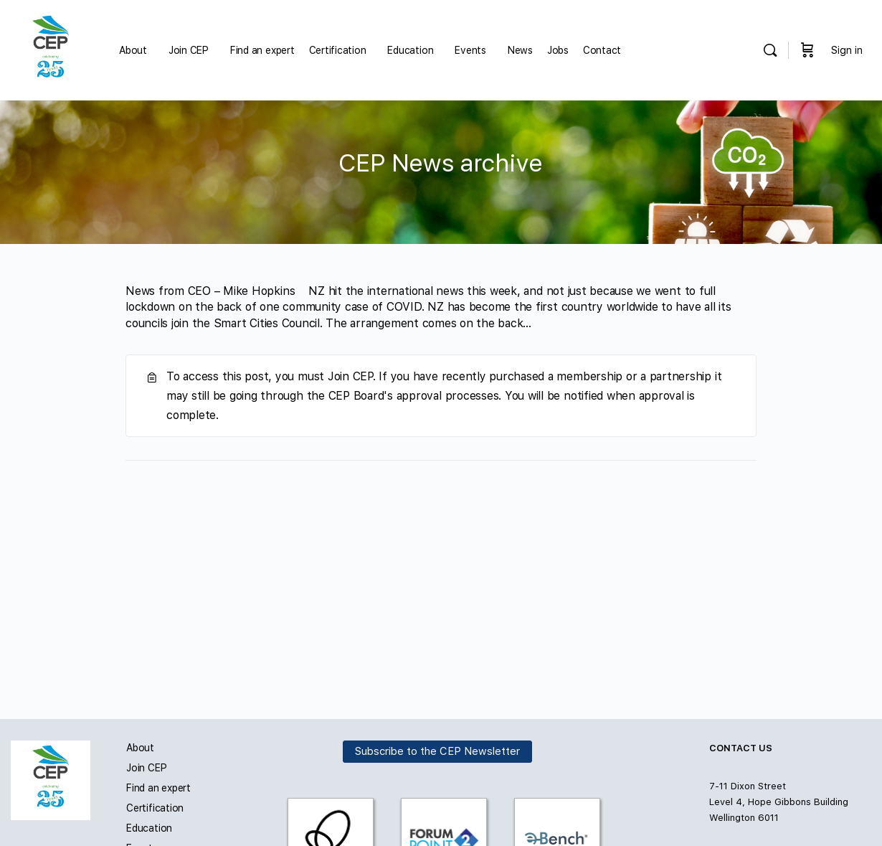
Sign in (847, 50)
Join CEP (146, 768)
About (140, 747)
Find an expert (158, 788)
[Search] (770, 50)
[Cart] (807, 50)
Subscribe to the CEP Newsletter (437, 751)
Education (149, 828)
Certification (155, 808)
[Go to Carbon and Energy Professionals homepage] (50, 48)
